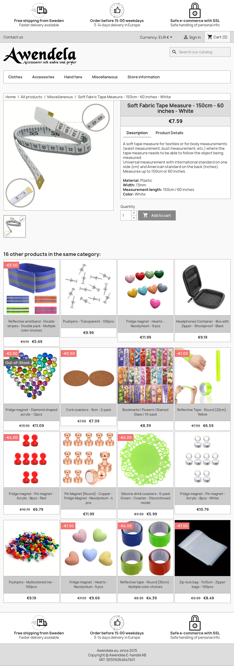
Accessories (43, 76)
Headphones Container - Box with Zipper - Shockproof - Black (202, 323)
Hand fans (73, 76)
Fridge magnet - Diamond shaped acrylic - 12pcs (31, 412)
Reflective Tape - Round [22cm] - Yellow (202, 412)
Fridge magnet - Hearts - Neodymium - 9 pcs (145, 323)
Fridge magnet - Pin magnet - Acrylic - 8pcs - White (202, 496)
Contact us (13, 37)
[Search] (200, 52)
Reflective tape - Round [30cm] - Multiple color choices (145, 584)
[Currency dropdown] (166, 37)
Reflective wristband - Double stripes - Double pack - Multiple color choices (31, 326)
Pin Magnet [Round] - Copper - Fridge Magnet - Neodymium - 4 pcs (88, 498)
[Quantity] (125, 215)
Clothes (15, 76)
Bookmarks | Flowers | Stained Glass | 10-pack (145, 412)
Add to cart (157, 215)
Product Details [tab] (169, 132)
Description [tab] (137, 132)
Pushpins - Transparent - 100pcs (88, 321)
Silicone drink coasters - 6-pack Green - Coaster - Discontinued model (145, 498)
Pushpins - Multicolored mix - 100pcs (31, 584)
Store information (144, 76)
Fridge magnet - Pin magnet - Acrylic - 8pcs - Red (31, 496)
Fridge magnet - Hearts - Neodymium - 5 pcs (88, 584)
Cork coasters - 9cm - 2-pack (88, 410)
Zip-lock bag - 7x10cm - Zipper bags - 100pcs (202, 584)
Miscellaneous (105, 76)
